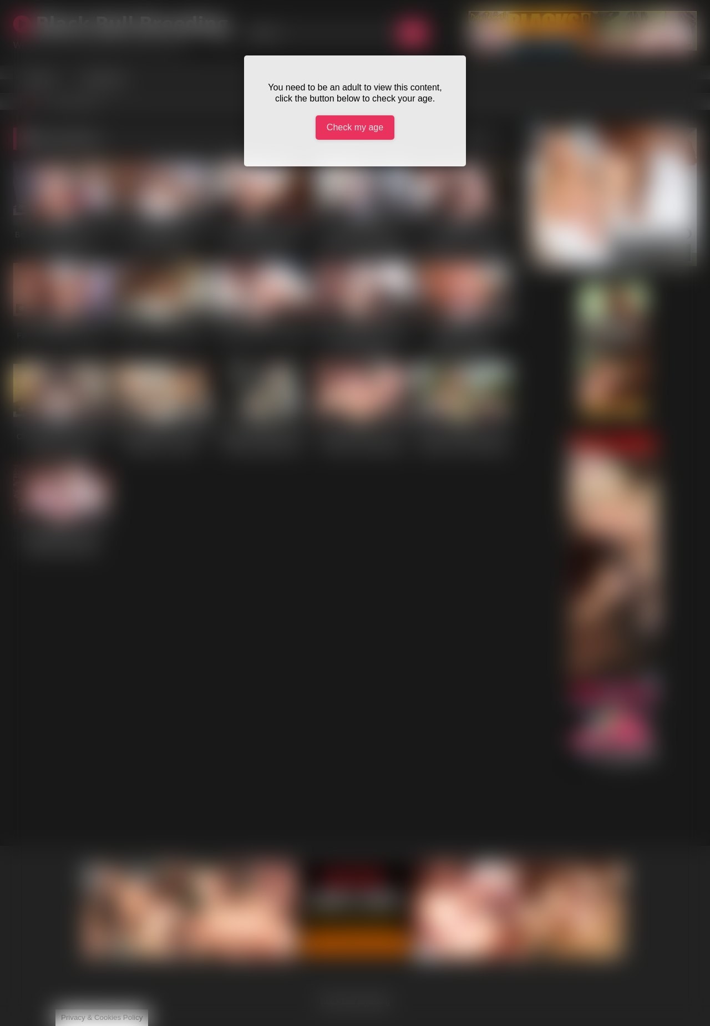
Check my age (355, 127)
